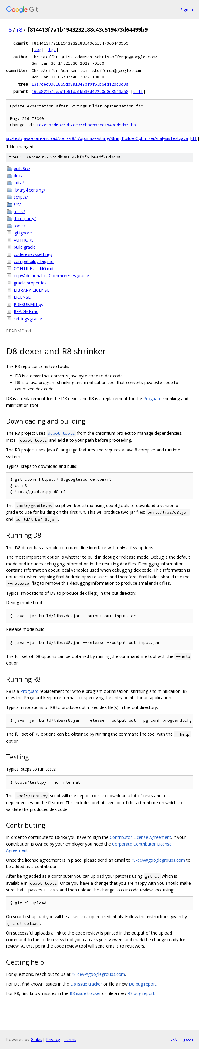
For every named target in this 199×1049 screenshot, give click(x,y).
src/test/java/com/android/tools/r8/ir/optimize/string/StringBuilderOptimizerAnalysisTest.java (97, 138)
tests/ (19, 211)
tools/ (19, 226)
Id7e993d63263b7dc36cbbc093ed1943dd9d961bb (86, 125)
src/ (17, 204)
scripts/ (21, 197)
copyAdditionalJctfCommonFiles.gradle (51, 275)
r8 (9, 29)
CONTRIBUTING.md (33, 268)
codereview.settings (33, 254)
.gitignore (23, 233)
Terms (70, 1039)
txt (173, 1039)
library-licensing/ (29, 190)
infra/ (19, 183)
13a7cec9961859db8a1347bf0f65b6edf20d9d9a (80, 84)
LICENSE (22, 297)
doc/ (18, 176)
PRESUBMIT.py (28, 304)
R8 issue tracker (85, 993)
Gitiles (36, 1039)
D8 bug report (142, 984)
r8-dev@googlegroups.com (158, 860)
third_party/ (25, 218)
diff (138, 91)
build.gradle (25, 247)
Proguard (152, 398)
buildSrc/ (22, 168)
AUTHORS (24, 240)
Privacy (53, 1039)
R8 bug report (141, 993)
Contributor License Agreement (140, 837)
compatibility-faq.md (34, 261)
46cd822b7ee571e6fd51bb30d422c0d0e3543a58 (80, 91)
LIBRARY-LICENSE (31, 290)
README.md (26, 311)
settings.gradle (28, 319)
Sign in (186, 9)
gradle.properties (30, 283)
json (188, 1039)
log (37, 49)
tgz (52, 49)
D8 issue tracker (86, 984)
